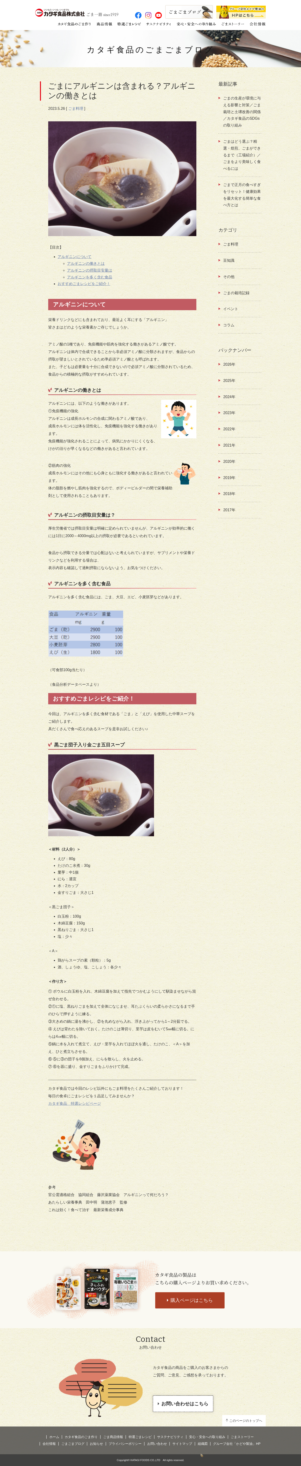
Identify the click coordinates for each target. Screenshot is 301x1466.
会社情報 (49, 1444)
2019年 (229, 478)
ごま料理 (75, 109)
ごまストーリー (242, 1437)
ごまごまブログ (72, 1444)
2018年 (229, 494)
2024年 (229, 397)
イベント (230, 309)
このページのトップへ (245, 1420)
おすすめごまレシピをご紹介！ (84, 284)
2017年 (229, 510)
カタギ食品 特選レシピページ (74, 1103)
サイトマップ (182, 1444)
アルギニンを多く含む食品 (89, 277)
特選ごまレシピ (140, 1437)
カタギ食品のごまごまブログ (150, 50)
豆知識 (228, 260)
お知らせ (96, 1444)
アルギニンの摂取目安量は (89, 270)
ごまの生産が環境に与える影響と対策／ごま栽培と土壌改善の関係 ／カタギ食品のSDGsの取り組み (242, 111)
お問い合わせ (157, 1444)
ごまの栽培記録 (236, 293)
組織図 (203, 1444)
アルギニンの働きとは (86, 263)
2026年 (229, 364)
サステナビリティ (170, 1437)
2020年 (229, 462)
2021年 (229, 445)
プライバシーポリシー (125, 1444)
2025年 (229, 381)
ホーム (54, 1437)
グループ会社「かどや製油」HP (236, 1444)
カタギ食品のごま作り (81, 1437)
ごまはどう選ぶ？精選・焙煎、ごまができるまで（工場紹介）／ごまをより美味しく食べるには (242, 154)
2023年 (229, 413)
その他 (228, 277)
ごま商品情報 (113, 1437)
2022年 (229, 429)
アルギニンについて (74, 257)
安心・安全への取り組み (207, 1437)
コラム (228, 325)
